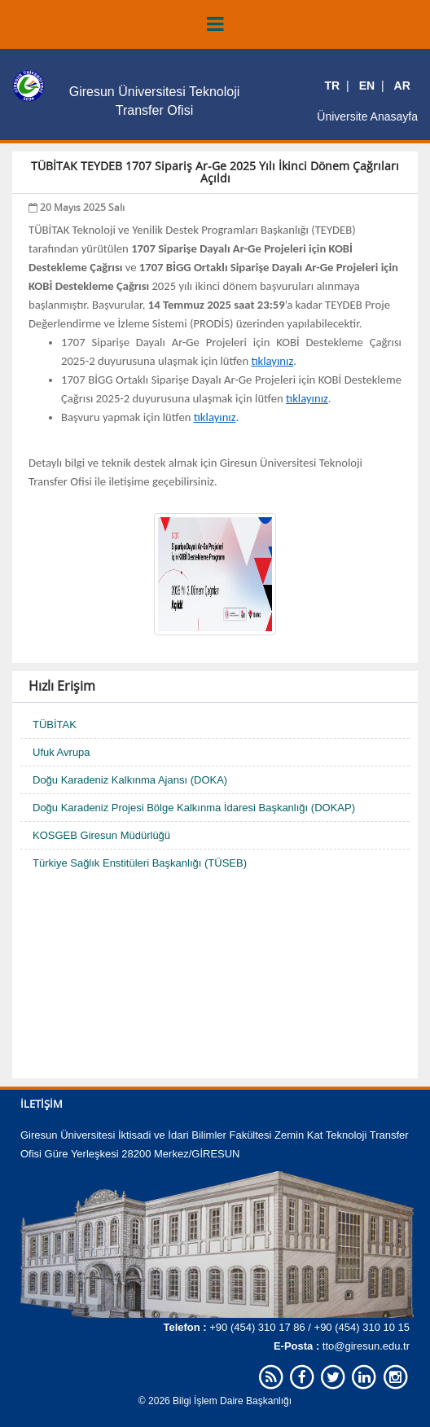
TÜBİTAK (55, 724)
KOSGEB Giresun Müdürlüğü (101, 835)
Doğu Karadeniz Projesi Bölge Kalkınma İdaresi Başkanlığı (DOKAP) (194, 807)
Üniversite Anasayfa (367, 116)
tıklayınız (272, 360)
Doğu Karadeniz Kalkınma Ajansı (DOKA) (130, 780)
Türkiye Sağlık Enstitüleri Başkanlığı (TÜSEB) (140, 863)
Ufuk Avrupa (61, 752)
